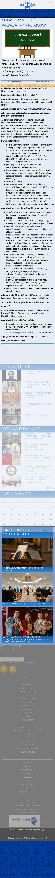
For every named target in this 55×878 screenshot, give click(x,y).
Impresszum (27, 833)
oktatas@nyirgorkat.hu (19, 333)
